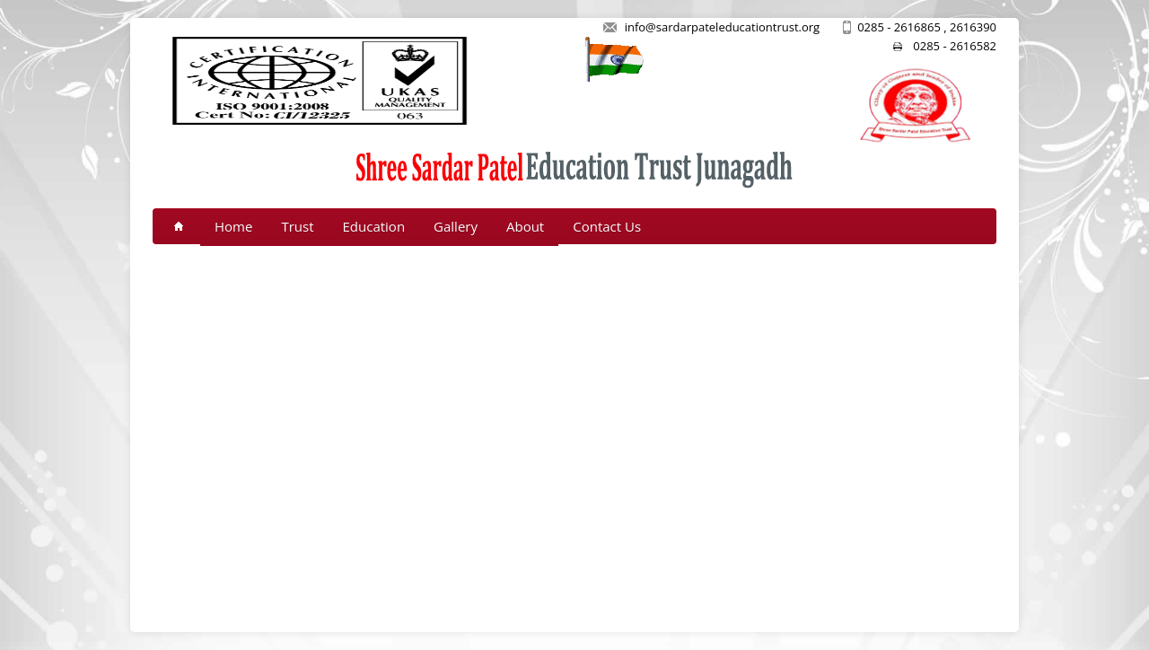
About (525, 226)
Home (233, 226)
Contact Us (607, 226)
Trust (297, 226)
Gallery (456, 226)
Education (374, 226)
